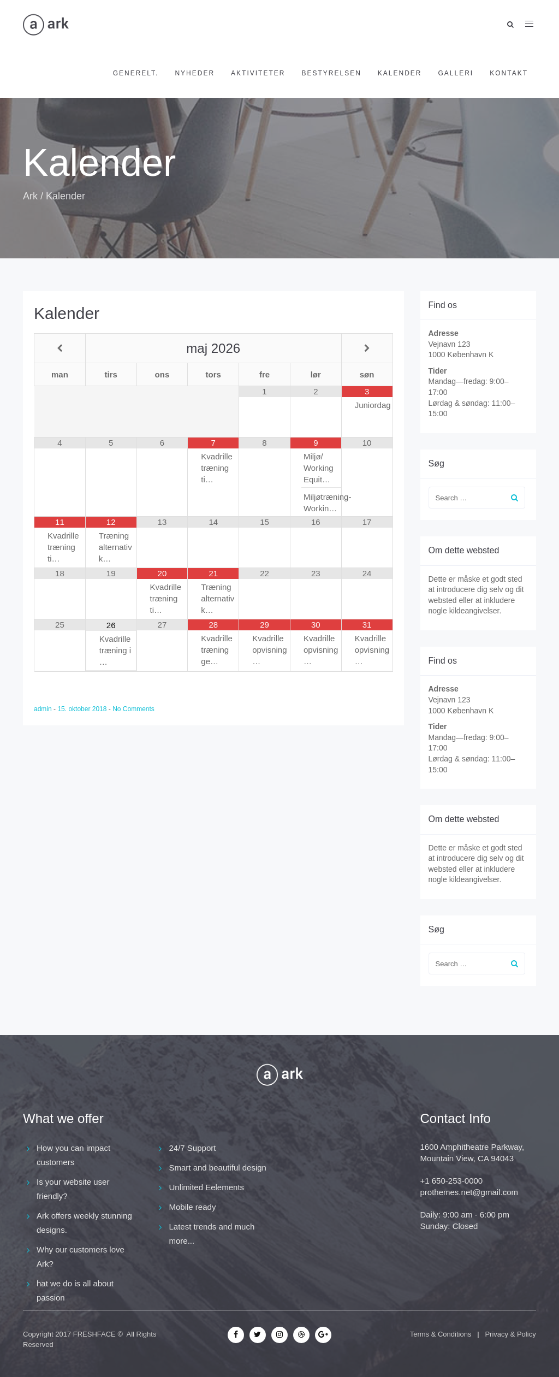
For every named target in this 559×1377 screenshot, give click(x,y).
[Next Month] (367, 348)
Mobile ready (192, 1206)
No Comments (133, 709)
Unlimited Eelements (207, 1187)
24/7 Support (192, 1148)
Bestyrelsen (331, 73)
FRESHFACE (94, 1334)
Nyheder (195, 73)
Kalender (400, 73)
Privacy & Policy (510, 1334)
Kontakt (509, 73)
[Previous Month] (59, 348)
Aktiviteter (258, 73)
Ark (30, 196)
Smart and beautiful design (217, 1167)
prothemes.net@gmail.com (469, 1192)
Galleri (456, 73)
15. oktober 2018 (82, 709)
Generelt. (136, 73)
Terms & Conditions (441, 1334)
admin (43, 709)
